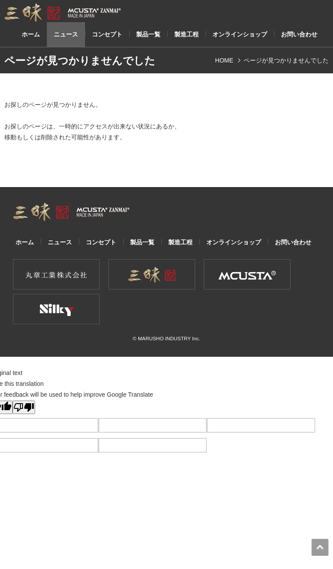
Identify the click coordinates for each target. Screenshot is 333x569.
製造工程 (186, 34)
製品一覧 (148, 34)
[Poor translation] (24, 407)
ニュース (66, 34)
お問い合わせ (299, 34)
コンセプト (107, 34)
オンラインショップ (239, 34)
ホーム (31, 34)
